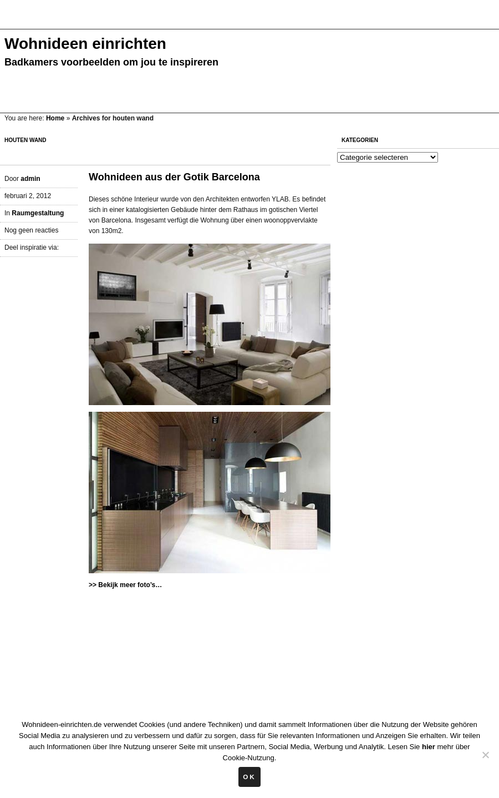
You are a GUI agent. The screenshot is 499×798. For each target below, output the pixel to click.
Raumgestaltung (38, 213)
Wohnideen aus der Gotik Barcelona (174, 177)
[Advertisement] (202, 21)
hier (428, 747)
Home (55, 118)
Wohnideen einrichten (85, 43)
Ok (249, 776)
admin (30, 179)
